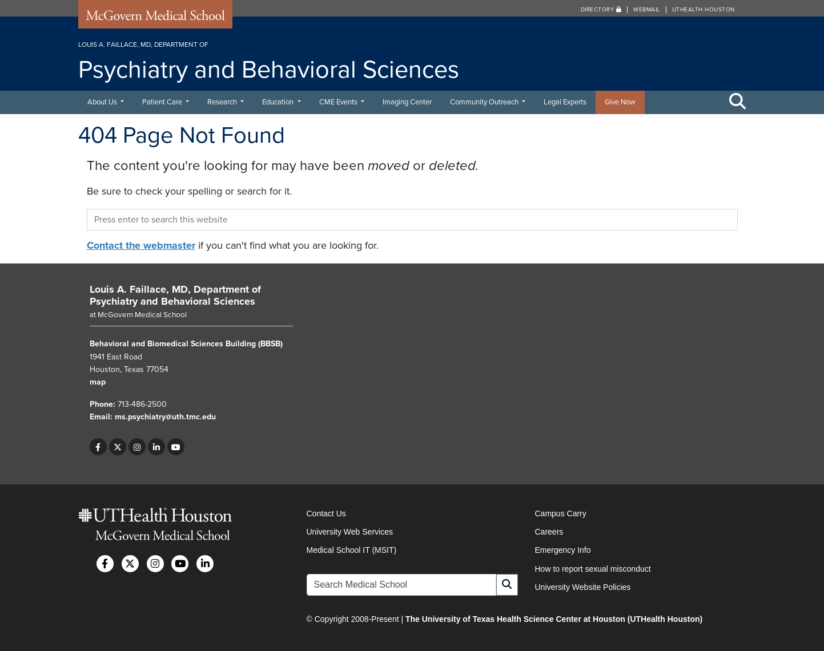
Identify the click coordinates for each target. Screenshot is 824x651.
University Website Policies (583, 587)
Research (223, 102)
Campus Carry (560, 513)
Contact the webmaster (141, 245)
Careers (549, 531)
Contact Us (326, 513)
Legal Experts (565, 102)
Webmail (646, 9)
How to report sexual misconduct (593, 568)
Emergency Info (563, 550)
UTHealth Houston (703, 9)
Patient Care (163, 102)
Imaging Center (407, 102)
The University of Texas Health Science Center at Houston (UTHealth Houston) (553, 619)
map (98, 382)
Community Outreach (485, 102)
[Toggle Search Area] (737, 102)
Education (278, 102)
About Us (103, 102)
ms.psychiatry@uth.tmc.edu (165, 417)
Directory (601, 9)
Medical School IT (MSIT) (352, 550)
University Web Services (350, 531)
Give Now (620, 102)
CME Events (339, 102)
